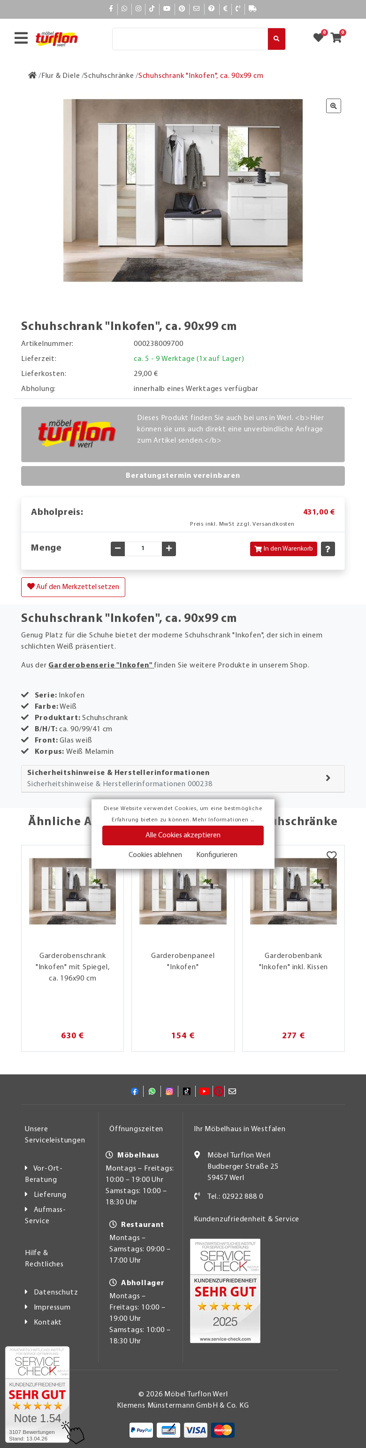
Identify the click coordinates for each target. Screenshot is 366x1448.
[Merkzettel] (331, 857)
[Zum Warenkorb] (339, 39)
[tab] (183, 779)
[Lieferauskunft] (253, 9)
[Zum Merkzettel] (321, 39)
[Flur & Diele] (60, 76)
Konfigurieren (216, 855)
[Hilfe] (212, 9)
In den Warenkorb (283, 548)
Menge (46, 548)
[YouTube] (167, 9)
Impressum (52, 1307)
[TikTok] (152, 9)
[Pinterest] (182, 9)
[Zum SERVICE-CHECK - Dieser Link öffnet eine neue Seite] (37, 1394)
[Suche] (190, 39)
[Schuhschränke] (109, 76)
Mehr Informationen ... (223, 820)
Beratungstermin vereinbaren (183, 476)
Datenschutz (56, 1292)
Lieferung (50, 1195)
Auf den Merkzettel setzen (73, 586)
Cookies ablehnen (155, 855)
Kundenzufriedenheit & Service (246, 1219)
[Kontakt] (238, 9)
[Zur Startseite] (32, 76)
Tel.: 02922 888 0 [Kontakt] (235, 1197)
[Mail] (197, 9)
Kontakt (48, 1322)
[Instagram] (138, 9)
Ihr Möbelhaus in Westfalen (240, 1129)
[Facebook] (111, 9)
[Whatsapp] (124, 9)
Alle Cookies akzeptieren (183, 835)
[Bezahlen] (226, 9)
